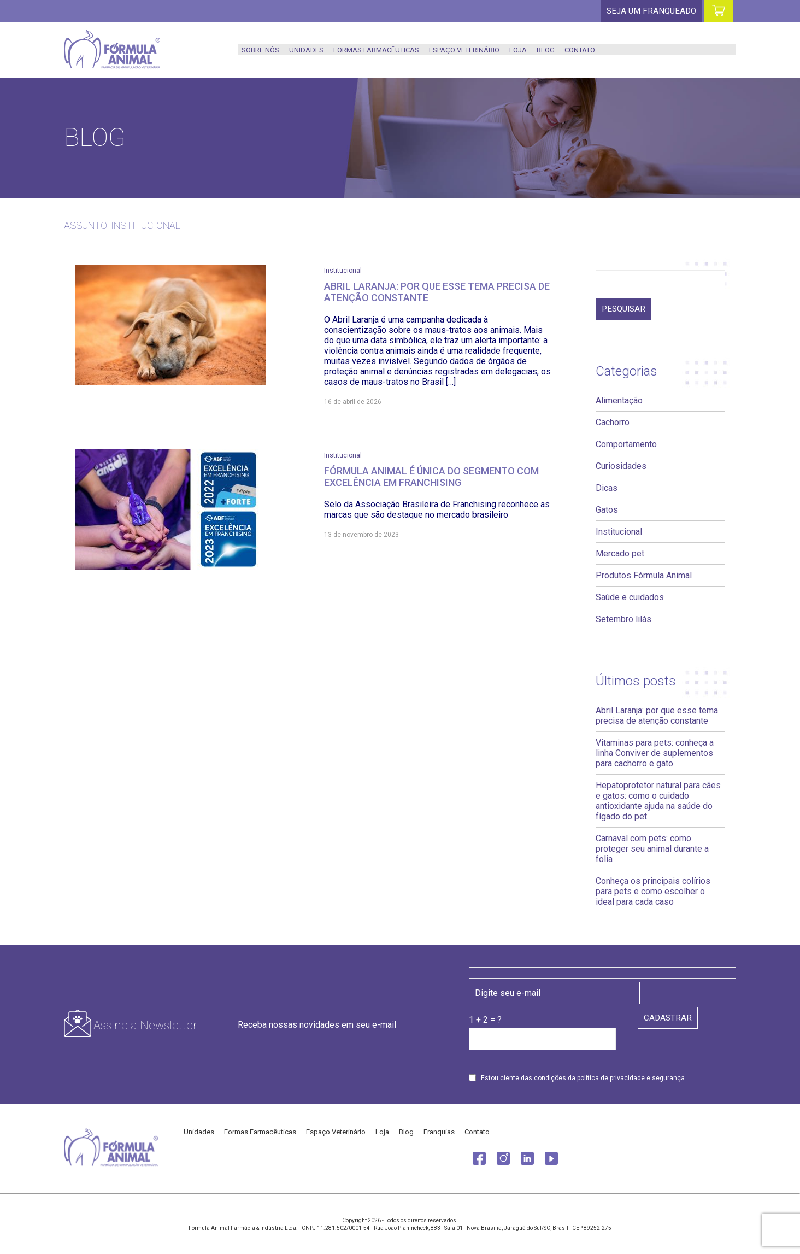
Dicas (606, 488)
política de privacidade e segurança (631, 1078)
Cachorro (613, 423)
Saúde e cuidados (630, 598)
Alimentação (619, 401)
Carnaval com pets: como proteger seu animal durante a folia (652, 849)
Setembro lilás (623, 619)
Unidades (306, 50)
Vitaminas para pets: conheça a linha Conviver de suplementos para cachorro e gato (655, 753)
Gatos (607, 510)
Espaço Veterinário (464, 50)
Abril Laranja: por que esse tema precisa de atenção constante (657, 716)
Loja (518, 50)
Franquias (439, 1132)
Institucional (343, 270)
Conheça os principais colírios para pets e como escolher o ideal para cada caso (653, 891)
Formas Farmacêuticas (376, 50)
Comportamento (626, 445)
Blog (546, 50)
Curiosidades (621, 466)
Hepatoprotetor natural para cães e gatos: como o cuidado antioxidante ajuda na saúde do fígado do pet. (658, 801)
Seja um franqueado (650, 11)
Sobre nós (260, 50)
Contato (579, 50)
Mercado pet (620, 554)
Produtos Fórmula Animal (644, 576)
